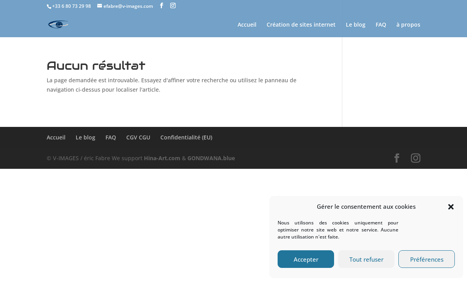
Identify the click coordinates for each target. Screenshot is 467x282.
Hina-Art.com (162, 158)
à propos (408, 25)
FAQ (381, 25)
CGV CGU (138, 137)
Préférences (426, 259)
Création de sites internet (301, 25)
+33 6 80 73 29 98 (71, 6)
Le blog (355, 25)
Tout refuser (366, 259)
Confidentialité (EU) (186, 137)
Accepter (306, 259)
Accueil (247, 25)
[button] (451, 207)
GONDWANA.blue (211, 158)
